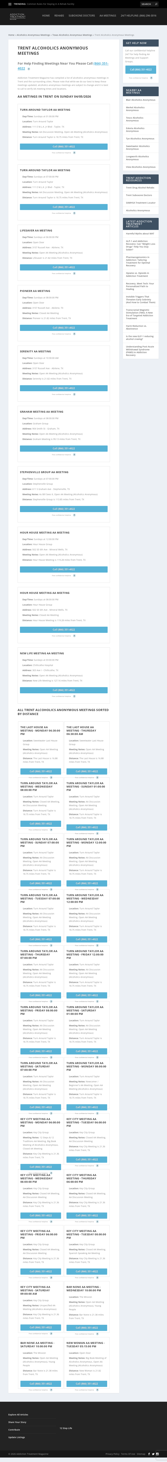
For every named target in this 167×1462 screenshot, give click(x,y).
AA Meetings (108, 17)
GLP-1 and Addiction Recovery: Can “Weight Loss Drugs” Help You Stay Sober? (140, 242)
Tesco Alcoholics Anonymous (134, 116)
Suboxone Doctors (82, 17)
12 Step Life (66, 1425)
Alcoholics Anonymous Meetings (33, 32)
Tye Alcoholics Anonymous (140, 135)
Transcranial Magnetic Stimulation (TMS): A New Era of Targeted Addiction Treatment (139, 311)
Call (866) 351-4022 (64, 143)
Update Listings (16, 1434)
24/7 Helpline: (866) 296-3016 (138, 17)
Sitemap (141, 1451)
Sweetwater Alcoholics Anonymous (138, 145)
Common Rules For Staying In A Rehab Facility (50, 3)
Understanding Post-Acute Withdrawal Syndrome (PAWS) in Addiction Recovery (140, 348)
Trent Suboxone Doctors (139, 192)
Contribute (14, 1426)
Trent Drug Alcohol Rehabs (140, 184)
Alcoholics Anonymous (138, 207)
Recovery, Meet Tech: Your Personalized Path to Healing (140, 283)
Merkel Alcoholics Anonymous (135, 106)
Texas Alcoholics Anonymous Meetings (72, 32)
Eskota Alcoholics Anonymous (135, 127)
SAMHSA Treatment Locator (141, 199)
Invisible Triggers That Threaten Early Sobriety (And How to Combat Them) (140, 296)
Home (46, 17)
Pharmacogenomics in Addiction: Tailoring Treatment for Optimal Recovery (138, 258)
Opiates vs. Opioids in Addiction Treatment (137, 271)
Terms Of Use (128, 1451)
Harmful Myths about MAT (140, 230)
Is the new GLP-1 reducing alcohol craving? (140, 335)
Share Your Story (17, 1419)
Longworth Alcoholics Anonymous (137, 155)
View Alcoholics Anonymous (141, 164)
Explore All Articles (18, 1411)
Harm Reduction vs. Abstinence (136, 324)
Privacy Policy (112, 1451)
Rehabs (59, 17)
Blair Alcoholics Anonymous (140, 97)
